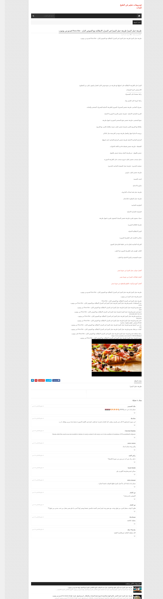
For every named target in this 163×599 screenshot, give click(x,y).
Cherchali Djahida (125, 435)
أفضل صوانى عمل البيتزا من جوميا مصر (125, 273)
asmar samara (127, 449)
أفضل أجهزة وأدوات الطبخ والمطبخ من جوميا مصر (121, 286)
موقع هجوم (107, 596)
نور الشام (128, 499)
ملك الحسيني (127, 408)
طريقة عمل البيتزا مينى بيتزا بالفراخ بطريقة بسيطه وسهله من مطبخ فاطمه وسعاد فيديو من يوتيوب (39, 125)
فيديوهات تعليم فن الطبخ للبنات (121, 596)
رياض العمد (127, 462)
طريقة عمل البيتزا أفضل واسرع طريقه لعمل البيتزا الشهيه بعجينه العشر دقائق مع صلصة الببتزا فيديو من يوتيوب (38, 99)
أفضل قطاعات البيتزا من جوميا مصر (126, 279)
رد (129, 415)
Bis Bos (128, 421)
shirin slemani (127, 486)
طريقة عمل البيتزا (121, 37)
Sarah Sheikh (127, 474)
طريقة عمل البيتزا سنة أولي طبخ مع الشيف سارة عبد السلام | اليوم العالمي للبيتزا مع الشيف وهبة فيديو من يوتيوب (39, 42)
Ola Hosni (128, 525)
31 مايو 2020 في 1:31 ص (70, 408)
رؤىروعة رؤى (127, 538)
